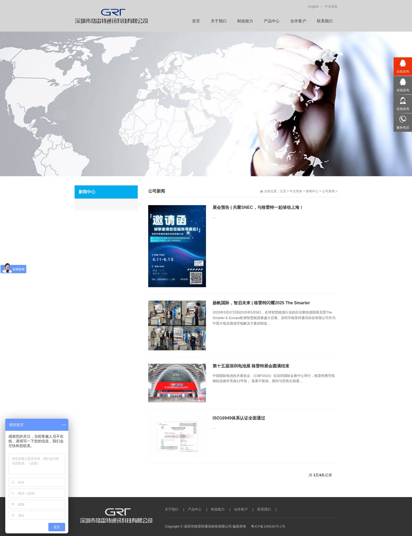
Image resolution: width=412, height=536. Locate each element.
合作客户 (241, 509)
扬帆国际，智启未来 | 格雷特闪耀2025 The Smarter (261, 303)
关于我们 (171, 509)
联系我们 (264, 509)
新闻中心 (312, 191)
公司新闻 (328, 191)
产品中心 (195, 509)
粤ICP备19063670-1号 (268, 526)
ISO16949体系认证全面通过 (239, 418)
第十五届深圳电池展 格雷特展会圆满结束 (251, 366)
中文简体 (296, 191)
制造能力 (218, 509)
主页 (283, 191)
